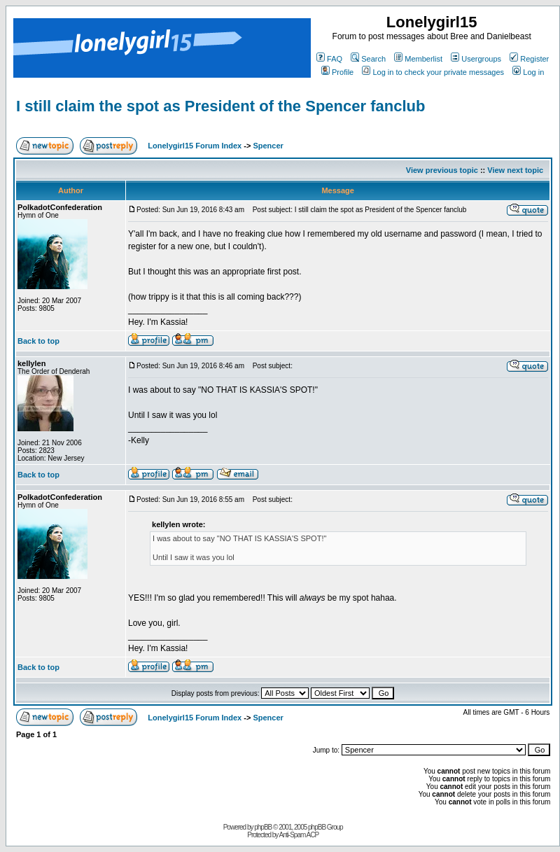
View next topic (515, 170)
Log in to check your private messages (433, 72)
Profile (337, 72)
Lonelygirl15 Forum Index (194, 145)
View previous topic (442, 170)
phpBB (263, 827)
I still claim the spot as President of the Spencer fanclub (220, 106)
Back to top (38, 341)
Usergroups (476, 59)
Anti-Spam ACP (298, 835)
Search (368, 59)
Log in (528, 72)
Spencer (268, 145)
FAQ (329, 59)
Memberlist (418, 59)
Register (529, 59)
